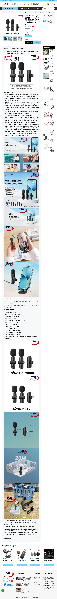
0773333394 (52, 583)
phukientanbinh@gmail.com (49, 585)
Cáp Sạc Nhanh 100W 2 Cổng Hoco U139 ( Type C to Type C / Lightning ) (52, 105)
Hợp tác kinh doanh (37, 584)
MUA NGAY (37, 42)
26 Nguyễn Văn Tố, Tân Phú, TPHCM (21, 4)
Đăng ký (53, 0)
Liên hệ (37, 8)
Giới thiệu (28, 8)
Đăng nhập (49, 0)
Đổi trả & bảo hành (37, 582)
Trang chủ (23, 8)
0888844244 (35, 4)
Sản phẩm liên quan (9, 546)
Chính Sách (33, 8)
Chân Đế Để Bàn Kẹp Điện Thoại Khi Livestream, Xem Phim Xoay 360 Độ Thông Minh (52, 78)
